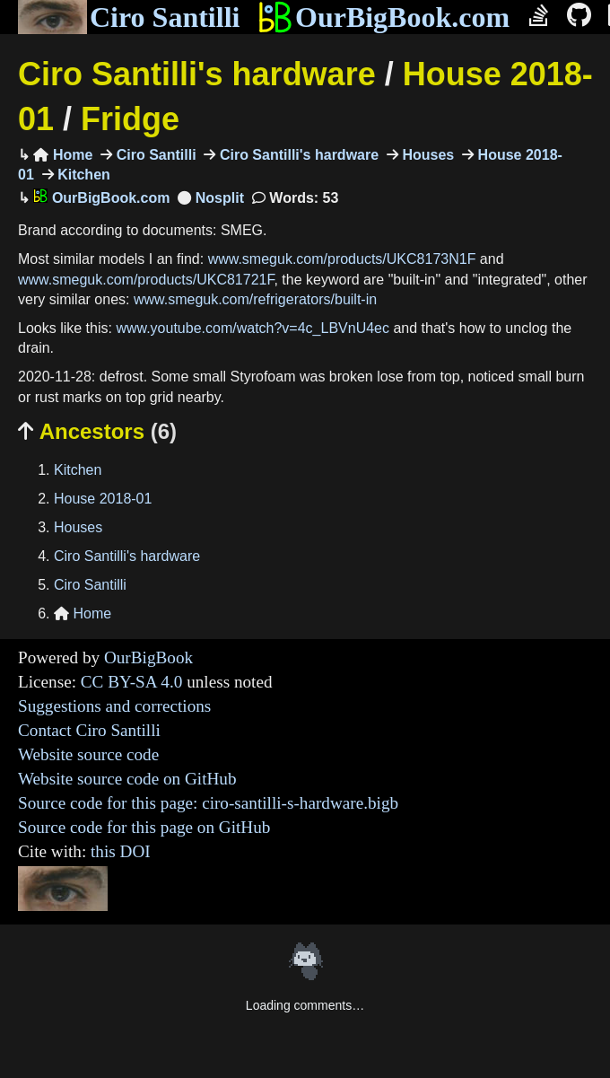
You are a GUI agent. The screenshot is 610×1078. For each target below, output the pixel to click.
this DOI (121, 851)
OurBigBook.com (383, 17)
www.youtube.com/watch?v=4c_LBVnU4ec (252, 328)
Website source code (88, 754)
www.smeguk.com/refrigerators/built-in (255, 299)
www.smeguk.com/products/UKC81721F (146, 279)
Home (62, 154)
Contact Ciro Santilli (89, 730)
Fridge (130, 119)
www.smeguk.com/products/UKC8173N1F (342, 259)
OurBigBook (148, 657)
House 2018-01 (103, 498)
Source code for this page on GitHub (144, 827)
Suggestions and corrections (114, 706)
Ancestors (97, 431)
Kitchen (82, 174)
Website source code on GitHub (127, 778)
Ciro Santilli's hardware (197, 74)
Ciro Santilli (129, 17)
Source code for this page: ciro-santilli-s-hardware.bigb (208, 802)
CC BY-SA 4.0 (132, 681)
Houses (426, 154)
